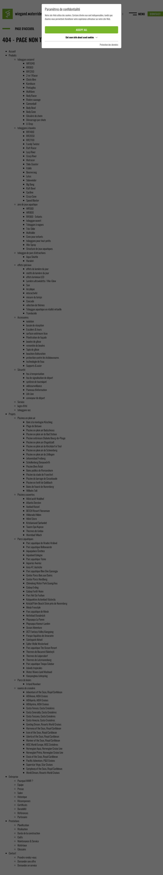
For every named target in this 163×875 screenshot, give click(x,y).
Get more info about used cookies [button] (81, 37)
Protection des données (109, 44)
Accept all (81, 29)
